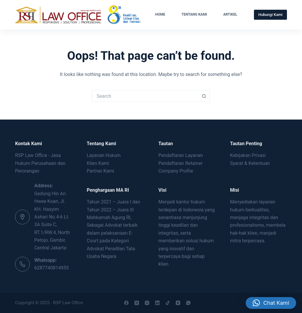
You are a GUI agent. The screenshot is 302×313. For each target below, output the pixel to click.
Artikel (230, 14)
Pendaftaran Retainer (180, 163)
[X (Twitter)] (136, 303)
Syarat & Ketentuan (250, 163)
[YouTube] (178, 303)
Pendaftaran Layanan (180, 155)
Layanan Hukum (104, 155)
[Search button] (204, 96)
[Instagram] (147, 303)
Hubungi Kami (270, 14)
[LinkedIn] (157, 303)
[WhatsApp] (188, 303)
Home (160, 14)
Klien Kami (98, 163)
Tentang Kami (194, 14)
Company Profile (175, 171)
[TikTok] (167, 303)
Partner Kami (100, 171)
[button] (271, 298)
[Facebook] (126, 303)
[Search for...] (145, 96)
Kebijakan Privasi (248, 155)
